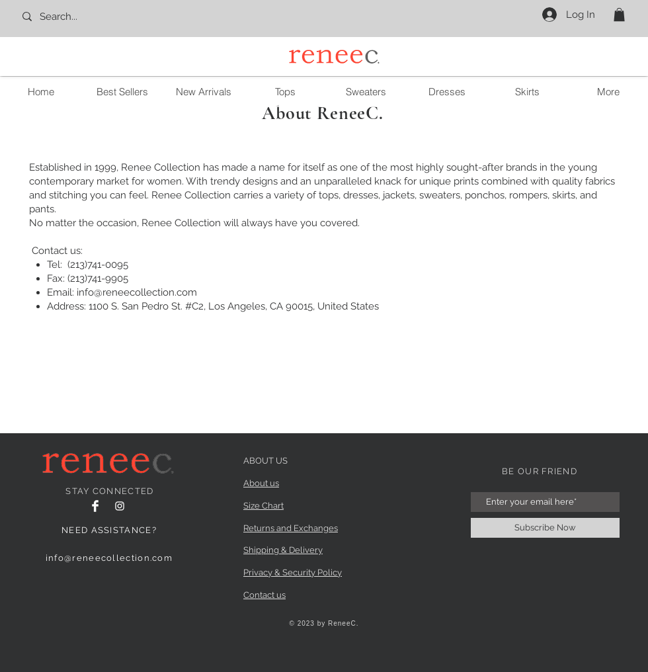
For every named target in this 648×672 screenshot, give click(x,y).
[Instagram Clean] (120, 506)
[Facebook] (95, 506)
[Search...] (79, 16)
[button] (619, 14)
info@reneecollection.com (137, 292)
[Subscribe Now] (545, 528)
